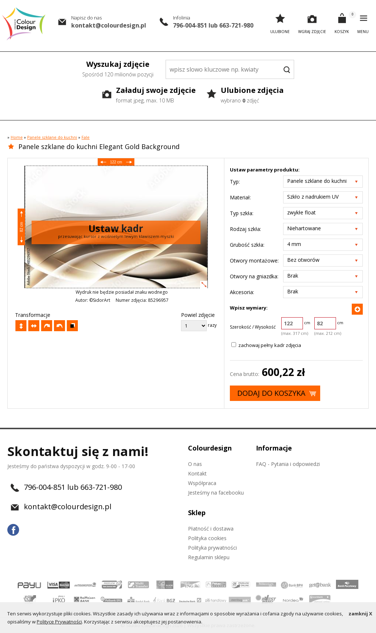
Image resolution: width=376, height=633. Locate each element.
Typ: (235, 181)
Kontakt (197, 473)
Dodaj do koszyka (271, 393)
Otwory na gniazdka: (254, 276)
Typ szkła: (241, 213)
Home (17, 137)
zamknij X (360, 613)
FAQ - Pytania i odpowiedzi (288, 463)
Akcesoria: (242, 292)
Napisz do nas (86, 17)
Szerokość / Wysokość (253, 327)
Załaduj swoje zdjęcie (156, 95)
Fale (86, 137)
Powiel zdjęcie (198, 314)
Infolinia (181, 17)
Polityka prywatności (212, 547)
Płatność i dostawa (211, 528)
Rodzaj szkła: (245, 228)
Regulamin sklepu (208, 557)
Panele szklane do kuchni (52, 137)
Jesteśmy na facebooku (216, 492)
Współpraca (202, 483)
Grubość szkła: (247, 244)
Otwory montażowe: (254, 260)
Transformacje (32, 314)
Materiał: (240, 197)
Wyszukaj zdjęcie (117, 69)
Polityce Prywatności (59, 621)
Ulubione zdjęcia (252, 95)
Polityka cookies (207, 538)
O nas (195, 463)
